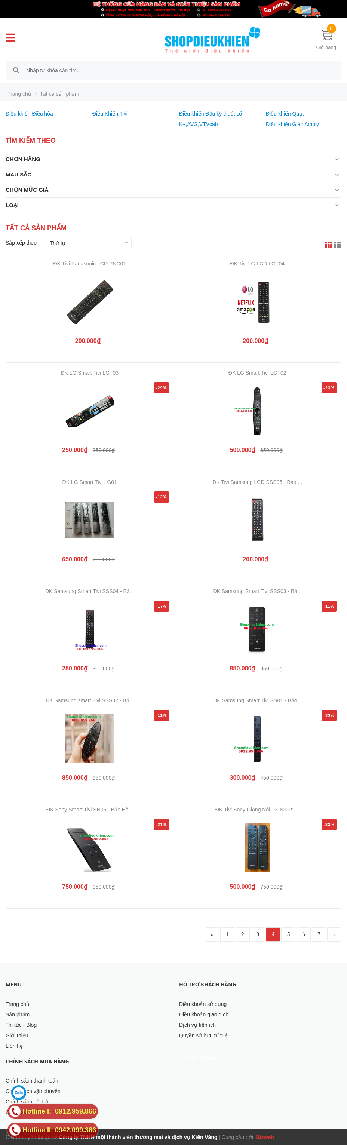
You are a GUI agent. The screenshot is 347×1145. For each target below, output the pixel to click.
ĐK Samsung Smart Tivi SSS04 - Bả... (89, 591)
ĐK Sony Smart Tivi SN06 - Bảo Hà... (89, 810)
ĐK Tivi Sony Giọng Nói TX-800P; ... (257, 810)
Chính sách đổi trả (27, 1102)
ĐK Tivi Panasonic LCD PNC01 (89, 264)
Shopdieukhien (196, 1059)
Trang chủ (18, 1004)
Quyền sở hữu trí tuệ (203, 1035)
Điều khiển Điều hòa (29, 114)
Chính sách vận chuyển (33, 1091)
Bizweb (264, 1137)
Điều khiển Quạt (285, 114)
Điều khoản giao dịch (203, 1014)
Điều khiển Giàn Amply (292, 124)
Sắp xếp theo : (23, 243)
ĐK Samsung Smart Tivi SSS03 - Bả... (257, 591)
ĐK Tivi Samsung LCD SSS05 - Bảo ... (257, 482)
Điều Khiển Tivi (110, 114)
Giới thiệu (17, 1035)
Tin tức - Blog (21, 1025)
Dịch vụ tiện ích (197, 1025)
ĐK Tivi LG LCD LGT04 (257, 264)
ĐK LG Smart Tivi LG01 (89, 482)
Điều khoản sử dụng (203, 1004)
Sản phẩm (18, 1014)
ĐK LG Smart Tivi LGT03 (90, 373)
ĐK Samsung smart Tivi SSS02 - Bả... (89, 700)
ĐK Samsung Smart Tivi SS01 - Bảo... (257, 700)
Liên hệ (14, 1046)
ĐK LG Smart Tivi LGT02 (257, 373)
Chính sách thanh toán (32, 1081)
